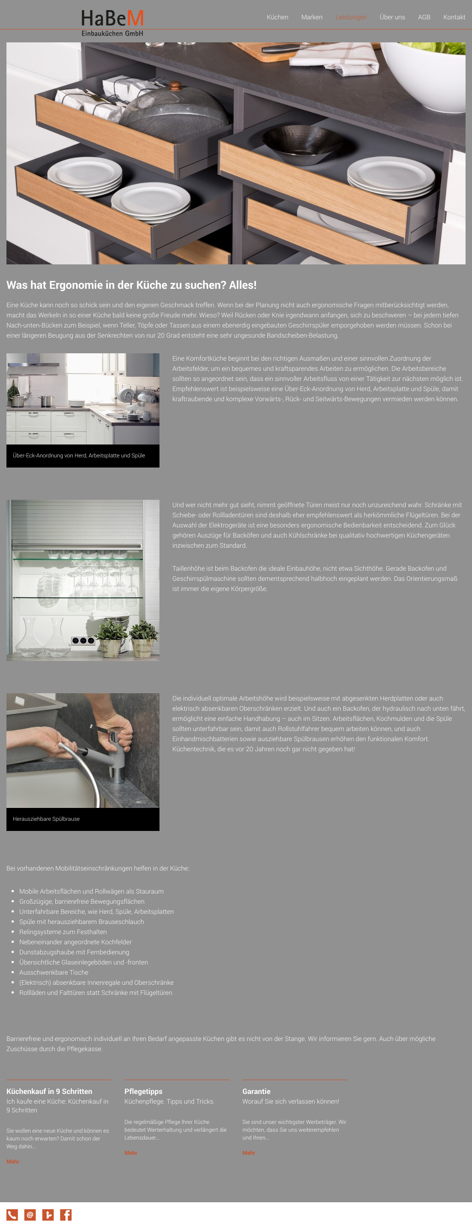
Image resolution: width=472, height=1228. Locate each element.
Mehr (12, 1161)
